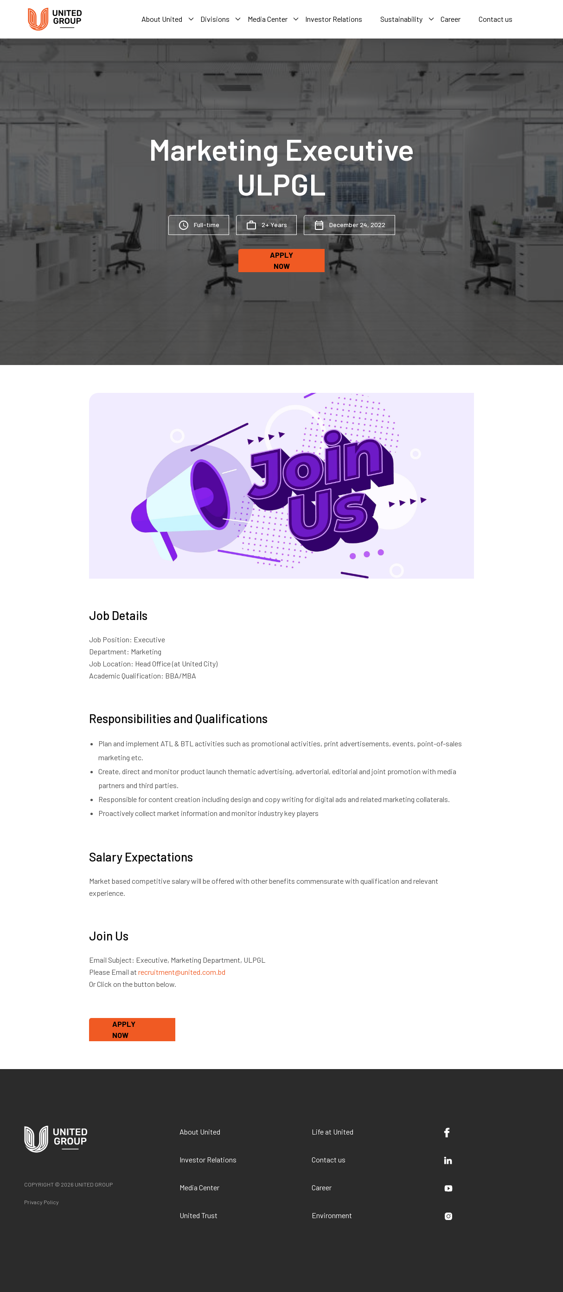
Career (322, 1187)
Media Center (199, 1187)
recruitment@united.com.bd (181, 971)
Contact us (328, 1159)
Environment (332, 1215)
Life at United (332, 1131)
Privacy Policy (41, 1202)
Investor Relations (208, 1159)
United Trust (198, 1215)
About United (199, 1131)
